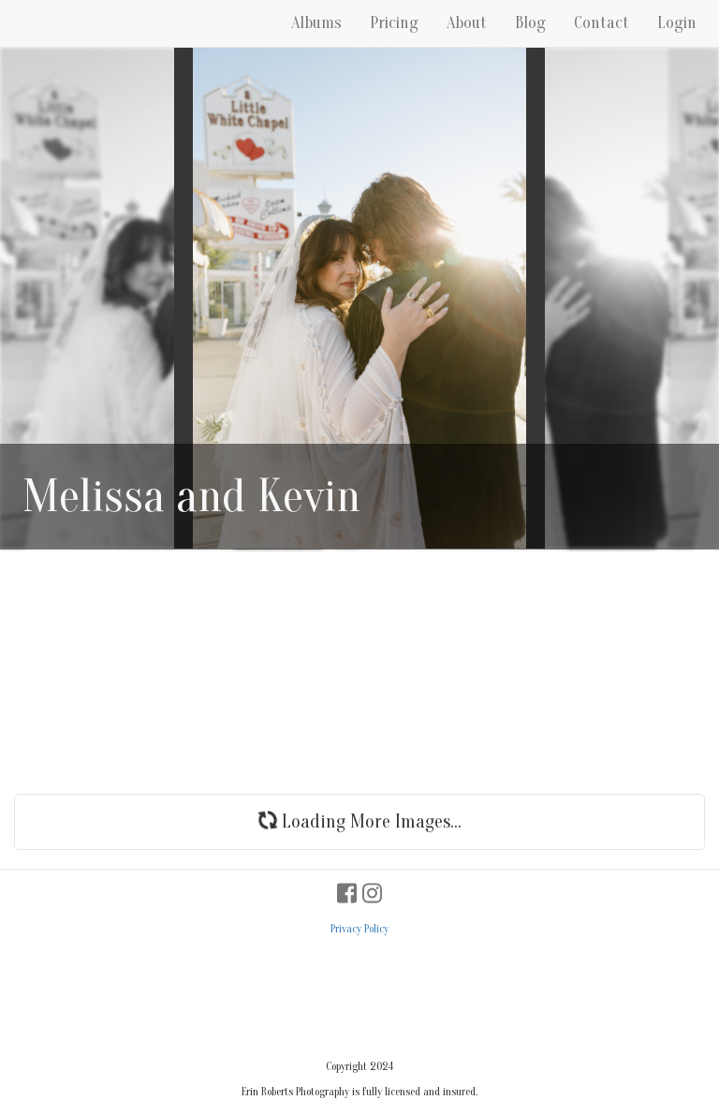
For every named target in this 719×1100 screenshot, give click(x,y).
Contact (601, 23)
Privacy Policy (359, 928)
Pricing (394, 23)
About (467, 23)
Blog (530, 23)
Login (677, 23)
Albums (316, 23)
